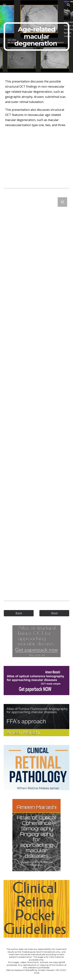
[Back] (19, 613)
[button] (4, 5)
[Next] (54, 613)
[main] (37, 36)
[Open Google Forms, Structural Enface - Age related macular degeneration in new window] (62, 202)
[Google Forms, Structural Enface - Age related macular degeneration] (37, 393)
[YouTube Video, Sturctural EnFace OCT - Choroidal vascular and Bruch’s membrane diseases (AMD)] (37, 158)
